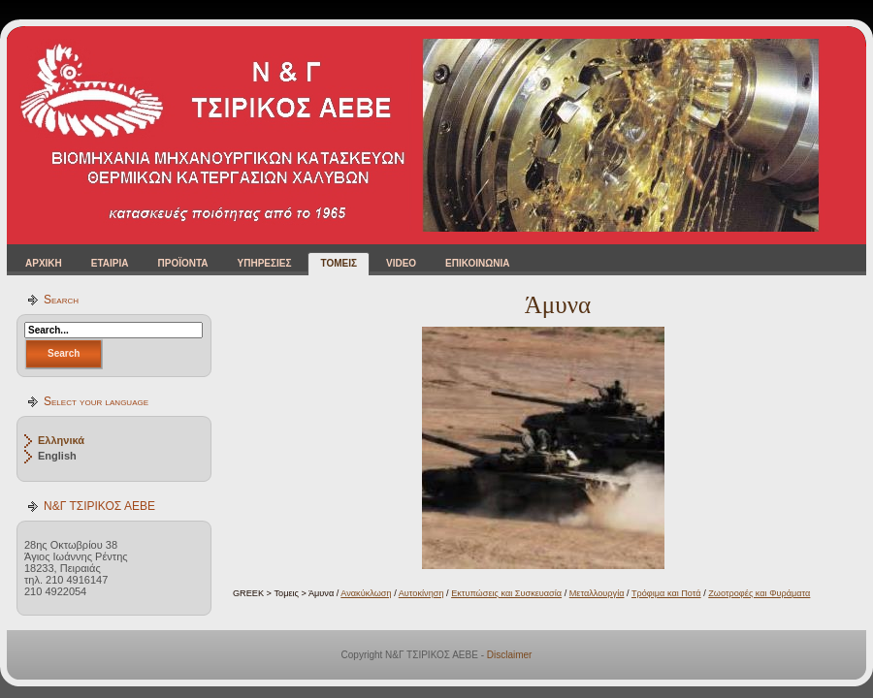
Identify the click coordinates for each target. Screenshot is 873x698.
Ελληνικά (61, 440)
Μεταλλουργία (597, 593)
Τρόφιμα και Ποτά (666, 593)
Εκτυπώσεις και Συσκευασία (506, 593)
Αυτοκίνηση (421, 593)
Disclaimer (510, 655)
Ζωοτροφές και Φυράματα (759, 593)
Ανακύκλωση (365, 593)
